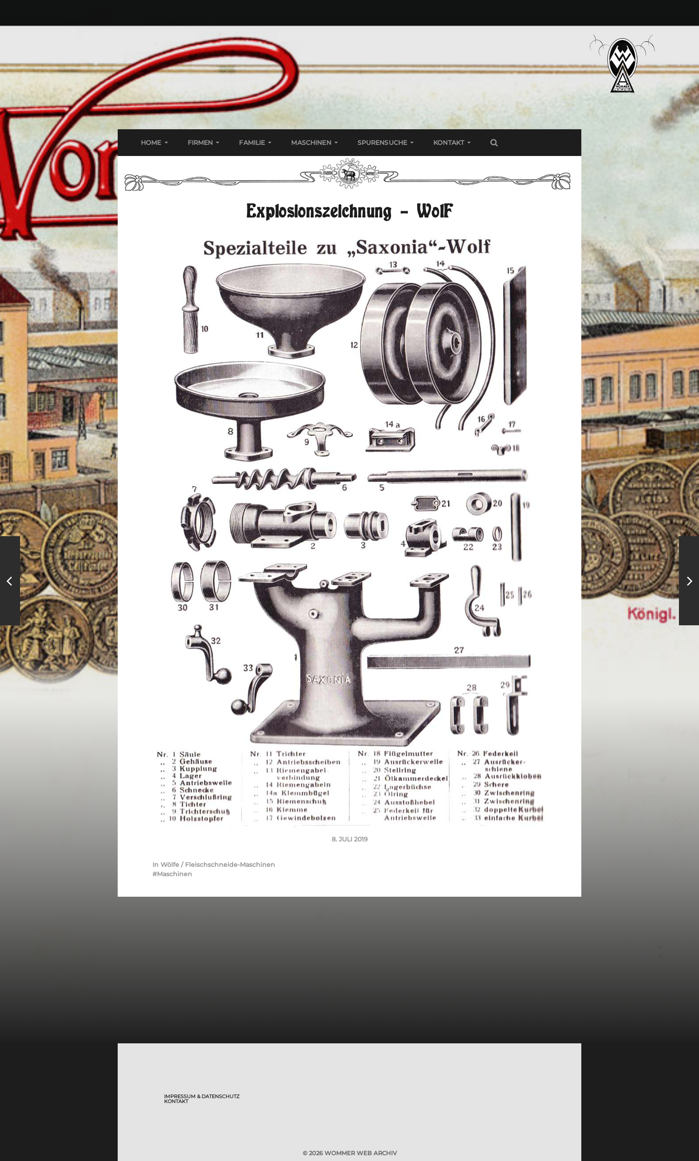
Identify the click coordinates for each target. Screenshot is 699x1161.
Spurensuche (382, 143)
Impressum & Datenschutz (201, 1096)
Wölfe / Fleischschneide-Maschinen (217, 865)
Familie (252, 143)
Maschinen (311, 143)
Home (151, 143)
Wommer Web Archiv (361, 1153)
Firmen (200, 143)
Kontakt (448, 143)
